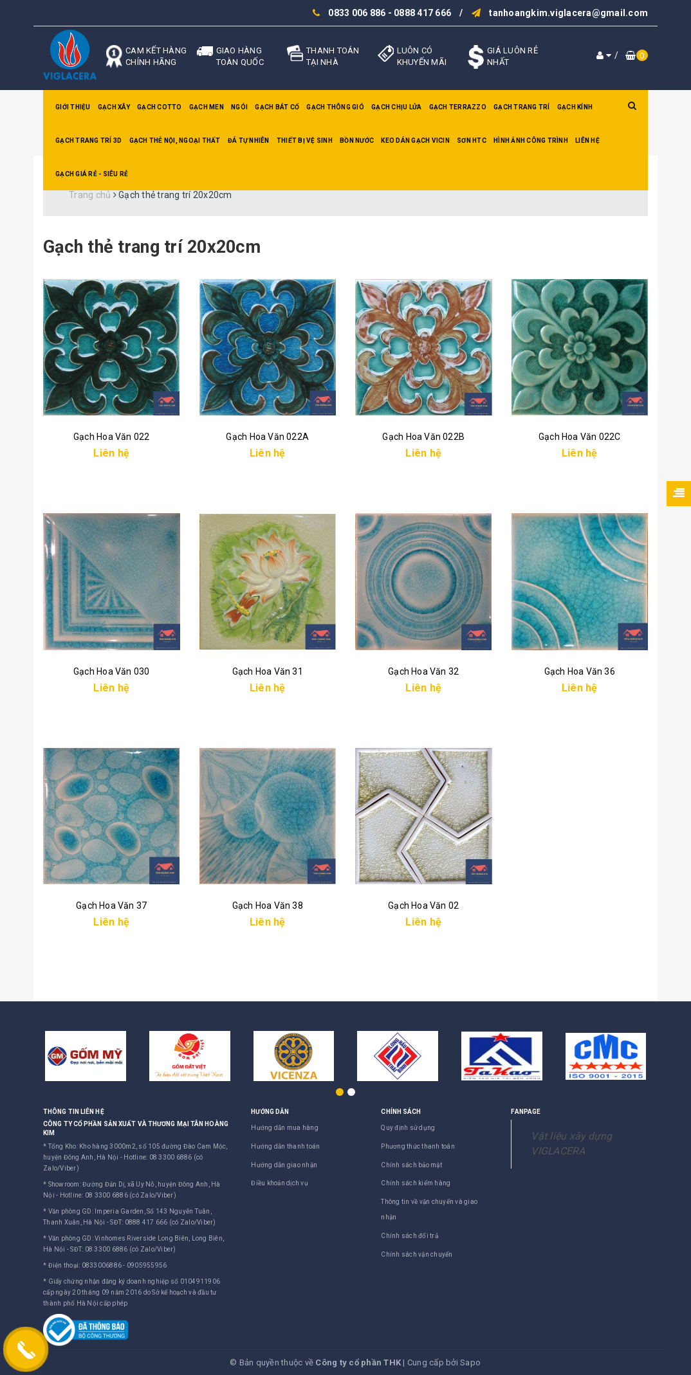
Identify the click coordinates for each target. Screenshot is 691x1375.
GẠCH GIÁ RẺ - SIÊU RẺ (91, 174)
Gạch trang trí (521, 107)
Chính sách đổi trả (409, 1235)
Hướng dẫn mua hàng (284, 1127)
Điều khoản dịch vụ (279, 1183)
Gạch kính (575, 107)
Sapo (470, 1362)
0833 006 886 (356, 13)
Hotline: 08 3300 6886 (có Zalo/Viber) (118, 1195)
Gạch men (206, 107)
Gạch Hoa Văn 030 (111, 671)
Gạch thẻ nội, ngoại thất (175, 140)
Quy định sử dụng (408, 1127)
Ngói (239, 107)
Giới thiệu (73, 107)
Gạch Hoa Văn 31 (267, 671)
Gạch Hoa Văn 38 (267, 905)
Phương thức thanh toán (418, 1146)
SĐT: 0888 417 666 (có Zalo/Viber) (163, 1222)
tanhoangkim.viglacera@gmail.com (568, 13)
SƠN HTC (471, 140)
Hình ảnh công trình (530, 140)
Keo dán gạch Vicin (415, 140)
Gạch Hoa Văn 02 (423, 905)
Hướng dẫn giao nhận (284, 1165)
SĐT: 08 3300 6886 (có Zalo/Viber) (123, 1249)
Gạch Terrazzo (457, 107)
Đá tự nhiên (249, 140)
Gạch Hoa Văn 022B (423, 437)
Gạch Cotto (159, 107)
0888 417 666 (422, 13)
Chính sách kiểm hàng (415, 1183)
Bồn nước (357, 140)
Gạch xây (114, 107)
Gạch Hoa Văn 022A (267, 437)
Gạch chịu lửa (396, 107)
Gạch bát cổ (277, 107)
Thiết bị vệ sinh (305, 140)
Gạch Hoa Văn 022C (580, 437)
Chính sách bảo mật (411, 1165)
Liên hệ (587, 140)
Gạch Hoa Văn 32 (423, 671)
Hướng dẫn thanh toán (285, 1146)
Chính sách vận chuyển (416, 1254)
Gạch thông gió (335, 107)
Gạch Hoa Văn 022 (111, 437)
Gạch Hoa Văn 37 (111, 905)
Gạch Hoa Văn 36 (579, 671)
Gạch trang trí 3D (88, 140)
